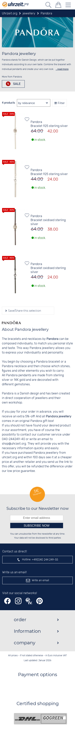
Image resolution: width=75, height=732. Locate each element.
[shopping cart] (58, 5)
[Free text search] (48, 5)
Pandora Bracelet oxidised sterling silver (48, 220)
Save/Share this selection (24, 310)
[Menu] (68, 5)
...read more (62, 69)
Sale (16, 84)
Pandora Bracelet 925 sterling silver (49, 124)
